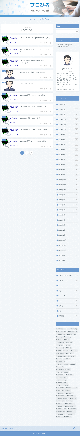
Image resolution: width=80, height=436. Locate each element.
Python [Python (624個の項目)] (72, 356)
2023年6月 (68, 210)
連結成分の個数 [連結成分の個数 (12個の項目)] (70, 406)
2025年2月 (68, 109)
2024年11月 (68, 124)
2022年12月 (68, 240)
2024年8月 (68, 139)
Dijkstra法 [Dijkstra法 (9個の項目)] (61, 347)
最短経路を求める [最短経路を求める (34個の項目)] (63, 398)
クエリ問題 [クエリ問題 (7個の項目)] (61, 374)
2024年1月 (68, 175)
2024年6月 (68, 149)
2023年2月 (68, 230)
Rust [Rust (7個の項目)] (59, 358)
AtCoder (68, 281)
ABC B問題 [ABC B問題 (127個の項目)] (73, 329)
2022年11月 (68, 245)
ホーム (32, 19)
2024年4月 (68, 160)
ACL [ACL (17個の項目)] (60, 337)
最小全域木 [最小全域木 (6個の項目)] (71, 395)
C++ (68, 286)
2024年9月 (68, 134)
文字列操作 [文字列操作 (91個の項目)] (61, 395)
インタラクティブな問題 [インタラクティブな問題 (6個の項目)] (64, 369)
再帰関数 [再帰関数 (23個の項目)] (61, 393)
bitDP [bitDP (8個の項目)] (67, 339)
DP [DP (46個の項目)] (69, 347)
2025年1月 (68, 114)
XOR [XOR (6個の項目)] (73, 364)
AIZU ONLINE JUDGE (68, 276)
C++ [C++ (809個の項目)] (69, 342)
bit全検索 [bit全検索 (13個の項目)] (61, 342)
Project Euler (68, 296)
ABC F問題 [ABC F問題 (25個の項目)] (72, 334)
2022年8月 (68, 260)
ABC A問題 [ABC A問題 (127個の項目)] (62, 329)
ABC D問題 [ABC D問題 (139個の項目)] (73, 331)
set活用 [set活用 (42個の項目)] (67, 358)
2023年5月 (68, 215)
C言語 (68, 291)
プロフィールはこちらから (66, 89)
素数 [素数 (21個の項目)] (70, 401)
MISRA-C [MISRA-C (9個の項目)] (70, 353)
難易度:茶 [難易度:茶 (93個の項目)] (61, 414)
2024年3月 (68, 165)
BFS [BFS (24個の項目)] (60, 339)
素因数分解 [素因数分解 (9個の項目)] (61, 401)
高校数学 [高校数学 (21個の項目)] (68, 416)
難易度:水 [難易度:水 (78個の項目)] (73, 408)
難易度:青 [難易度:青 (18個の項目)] (71, 414)
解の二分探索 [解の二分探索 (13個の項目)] (70, 403)
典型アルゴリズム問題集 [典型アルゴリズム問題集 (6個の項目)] (64, 390)
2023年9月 (68, 195)
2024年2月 (68, 170)
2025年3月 (68, 104)
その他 (68, 306)
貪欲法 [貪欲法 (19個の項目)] (60, 406)
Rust (68, 301)
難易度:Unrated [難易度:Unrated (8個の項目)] (62, 408)
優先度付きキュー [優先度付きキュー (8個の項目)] (72, 387)
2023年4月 (68, 220)
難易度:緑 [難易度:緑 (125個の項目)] (71, 411)
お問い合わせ (45, 19)
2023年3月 (68, 225)
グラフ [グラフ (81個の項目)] (70, 374)
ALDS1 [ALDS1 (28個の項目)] (68, 337)
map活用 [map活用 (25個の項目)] (61, 353)
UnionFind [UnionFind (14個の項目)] (61, 361)
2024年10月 (68, 129)
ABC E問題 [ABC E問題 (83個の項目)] (61, 334)
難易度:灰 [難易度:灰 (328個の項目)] (61, 411)
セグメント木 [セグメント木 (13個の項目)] (62, 380)
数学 (68, 311)
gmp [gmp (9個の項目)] (59, 350)
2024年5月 (68, 155)
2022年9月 (68, 255)
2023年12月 (68, 180)
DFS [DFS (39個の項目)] (68, 345)
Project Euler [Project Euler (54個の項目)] (62, 356)
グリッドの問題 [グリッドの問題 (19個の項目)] (62, 377)
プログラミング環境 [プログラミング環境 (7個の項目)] (63, 385)
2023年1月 (68, 235)
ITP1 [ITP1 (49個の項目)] (67, 350)
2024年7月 (68, 145)
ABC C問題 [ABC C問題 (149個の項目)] (62, 331)
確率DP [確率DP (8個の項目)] (73, 398)
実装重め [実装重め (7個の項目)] (70, 393)
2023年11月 (68, 185)
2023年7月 (68, 205)
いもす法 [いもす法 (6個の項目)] (60, 366)
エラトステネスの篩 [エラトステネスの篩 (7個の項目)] (63, 372)
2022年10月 (68, 250)
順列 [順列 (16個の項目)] (60, 416)
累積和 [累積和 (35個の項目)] (60, 403)
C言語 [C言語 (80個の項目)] (60, 345)
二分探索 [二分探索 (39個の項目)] (61, 387)
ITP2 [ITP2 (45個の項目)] (75, 350)
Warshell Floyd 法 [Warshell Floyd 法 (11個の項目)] (63, 364)
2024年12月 (68, 119)
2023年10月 (68, 190)
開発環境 (68, 316)
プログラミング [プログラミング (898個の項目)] (62, 382)
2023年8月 (68, 200)
